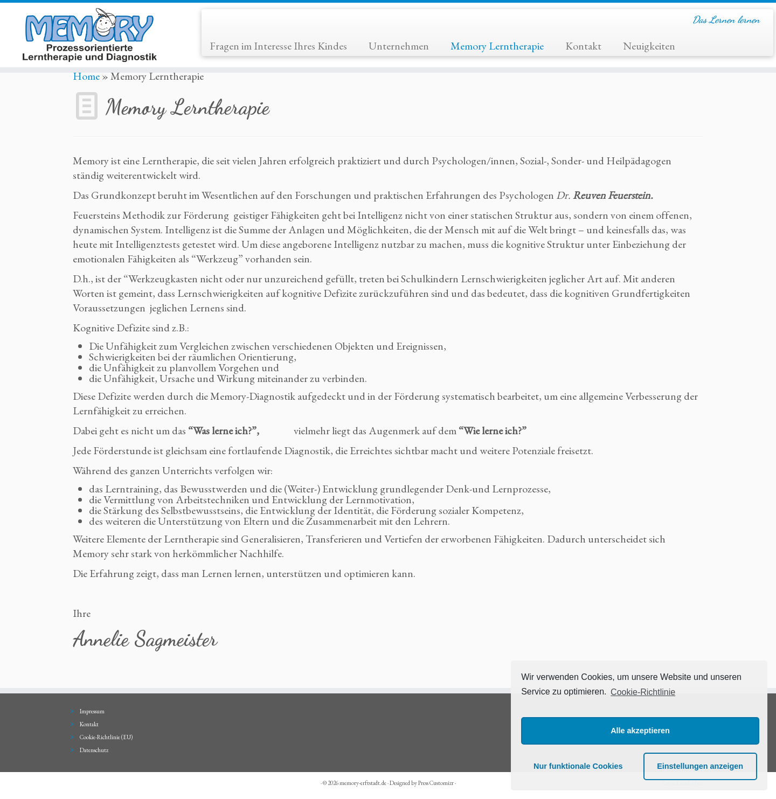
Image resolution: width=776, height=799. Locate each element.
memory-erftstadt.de (363, 783)
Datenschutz (94, 750)
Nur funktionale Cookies (578, 766)
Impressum (92, 711)
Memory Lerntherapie (497, 46)
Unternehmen (399, 46)
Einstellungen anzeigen (700, 766)
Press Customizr (436, 783)
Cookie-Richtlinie (643, 692)
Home (86, 76)
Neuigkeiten (649, 46)
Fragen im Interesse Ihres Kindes (278, 46)
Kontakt (583, 46)
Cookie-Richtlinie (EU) (106, 737)
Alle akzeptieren (640, 730)
